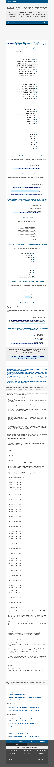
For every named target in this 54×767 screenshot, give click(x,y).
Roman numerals (27, 753)
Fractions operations (41, 753)
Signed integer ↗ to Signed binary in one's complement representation (25, 697)
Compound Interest (27, 759)
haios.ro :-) (13, 762)
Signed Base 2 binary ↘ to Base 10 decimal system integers (23, 720)
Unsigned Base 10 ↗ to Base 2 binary (18, 691)
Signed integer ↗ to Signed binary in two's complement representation (25, 699)
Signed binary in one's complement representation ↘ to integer (24, 723)
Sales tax (13, 756)
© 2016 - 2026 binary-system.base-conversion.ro (27, 747)
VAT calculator (27, 756)
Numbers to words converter (27, 750)
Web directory (41, 762)
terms (32, 741)
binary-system (12, 1)
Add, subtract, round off (13, 759)
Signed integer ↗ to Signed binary (17, 694)
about (11, 741)
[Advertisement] (27, 32)
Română (37, 744)
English (16, 744)
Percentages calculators (41, 750)
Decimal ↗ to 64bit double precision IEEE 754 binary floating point (24, 710)
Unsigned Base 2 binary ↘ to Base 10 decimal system (22, 718)
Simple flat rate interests (41, 759)
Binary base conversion (13, 750)
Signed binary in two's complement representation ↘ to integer (24, 726)
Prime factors (12, 753)
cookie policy (42, 741)
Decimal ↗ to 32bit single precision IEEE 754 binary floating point (24, 707)
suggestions (21, 741)
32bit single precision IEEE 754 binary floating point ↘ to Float (24, 733)
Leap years (41, 756)
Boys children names (27, 762)
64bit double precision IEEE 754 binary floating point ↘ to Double (24, 736)
